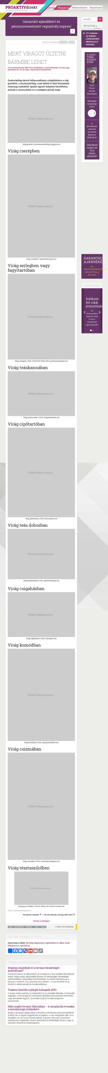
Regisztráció (96, 7)
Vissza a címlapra (41, 921)
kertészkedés (19, 927)
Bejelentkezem (80, 7)
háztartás (29, 927)
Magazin (64, 7)
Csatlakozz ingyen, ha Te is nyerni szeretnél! (92, 150)
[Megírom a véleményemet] (74, 914)
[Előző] (83, 310)
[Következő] (100, 310)
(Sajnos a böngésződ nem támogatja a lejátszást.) (92, 113)
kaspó (43, 927)
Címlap (97, 28)
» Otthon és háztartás (64, 927)
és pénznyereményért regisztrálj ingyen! (92, 266)
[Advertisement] (92, 209)
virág (11, 927)
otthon (37, 927)
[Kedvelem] (40, 914)
